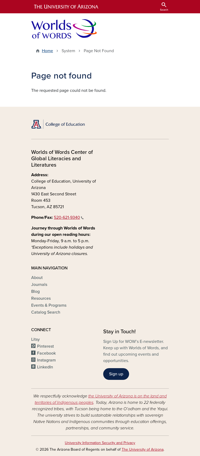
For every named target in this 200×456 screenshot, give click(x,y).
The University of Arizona (142, 449)
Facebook (46, 353)
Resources (41, 298)
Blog (35, 291)
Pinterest (45, 346)
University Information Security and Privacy (100, 443)
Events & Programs (48, 305)
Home (47, 51)
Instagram (46, 360)
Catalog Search (45, 312)
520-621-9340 (69, 217)
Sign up (116, 374)
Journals (39, 284)
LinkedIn (45, 367)
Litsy (35, 339)
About (37, 277)
